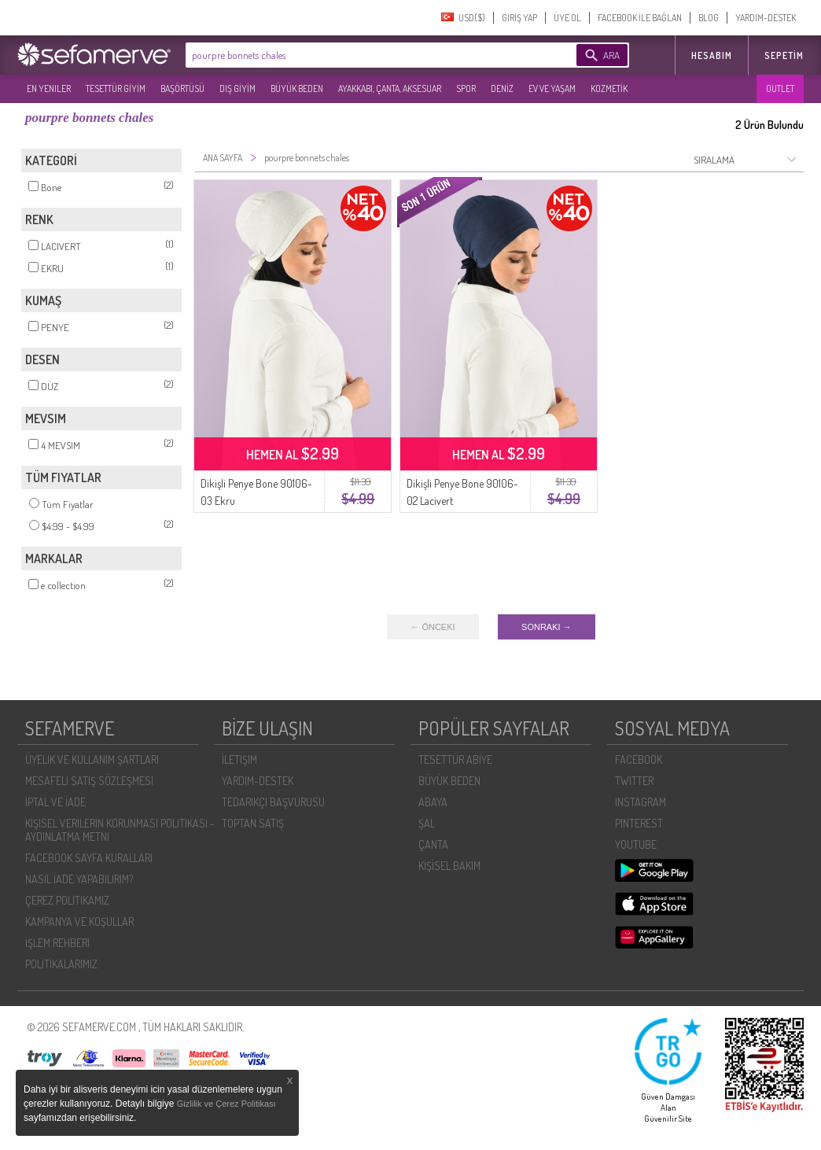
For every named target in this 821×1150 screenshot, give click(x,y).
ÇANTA (433, 844)
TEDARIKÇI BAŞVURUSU (273, 802)
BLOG (708, 18)
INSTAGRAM (640, 802)
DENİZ (502, 88)
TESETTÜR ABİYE (455, 759)
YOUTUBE (636, 844)
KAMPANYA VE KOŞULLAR (79, 921)
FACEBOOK (638, 759)
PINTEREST (639, 823)
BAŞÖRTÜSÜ (182, 88)
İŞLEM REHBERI (57, 942)
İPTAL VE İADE (55, 802)
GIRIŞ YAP (519, 18)
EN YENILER (49, 88)
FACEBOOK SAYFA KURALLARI (89, 857)
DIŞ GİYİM (237, 88)
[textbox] (357, 55)
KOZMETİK (609, 88)
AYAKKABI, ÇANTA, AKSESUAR (389, 88)
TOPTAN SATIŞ (253, 823)
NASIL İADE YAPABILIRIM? (79, 879)
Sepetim (784, 55)
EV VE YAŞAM (552, 88)
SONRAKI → (546, 627)
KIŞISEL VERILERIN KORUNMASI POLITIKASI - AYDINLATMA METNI (120, 829)
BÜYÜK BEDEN (297, 88)
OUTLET (780, 88)
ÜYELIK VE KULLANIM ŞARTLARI (92, 759)
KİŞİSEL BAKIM (449, 865)
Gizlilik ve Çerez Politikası (226, 1103)
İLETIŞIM (239, 759)
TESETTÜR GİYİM (115, 88)
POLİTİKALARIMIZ (61, 964)
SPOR (466, 88)
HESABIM (711, 55)
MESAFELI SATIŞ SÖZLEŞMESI (89, 780)
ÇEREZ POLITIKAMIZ (67, 900)
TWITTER (634, 780)
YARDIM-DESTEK (765, 18)
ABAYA (432, 802)
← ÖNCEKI (432, 627)
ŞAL (426, 823)
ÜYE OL (567, 18)
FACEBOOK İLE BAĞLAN (640, 18)
